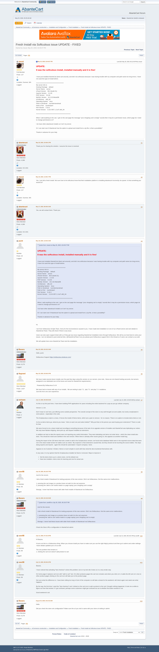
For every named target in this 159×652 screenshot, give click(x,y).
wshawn (22, 400)
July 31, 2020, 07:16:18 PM (43, 535)
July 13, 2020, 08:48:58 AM (43, 400)
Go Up (17, 623)
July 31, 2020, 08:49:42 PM (43, 562)
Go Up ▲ (143, 647)
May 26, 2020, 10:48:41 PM (43, 142)
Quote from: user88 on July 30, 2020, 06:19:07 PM (54, 502)
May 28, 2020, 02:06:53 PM (43, 373)
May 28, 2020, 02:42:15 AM (43, 349)
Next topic (139, 49)
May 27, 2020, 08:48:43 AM (43, 206)
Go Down (18, 55)
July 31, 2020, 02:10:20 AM (43, 498)
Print (141, 55)
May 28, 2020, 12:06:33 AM (43, 240)
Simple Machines (28, 647)
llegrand (22, 374)
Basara (21, 349)
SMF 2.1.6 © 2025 (18, 647)
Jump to (115, 632)
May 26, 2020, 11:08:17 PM (43, 176)
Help (128, 647)
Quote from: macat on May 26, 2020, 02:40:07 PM (54, 245)
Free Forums (22, 649)
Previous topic (129, 49)
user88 (21, 472)
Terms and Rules (135, 647)
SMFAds (15, 649)
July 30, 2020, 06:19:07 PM (43, 471)
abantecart (23, 143)
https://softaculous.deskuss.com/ (60, 357)
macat (21, 61)
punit (21, 241)
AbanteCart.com (75, 636)
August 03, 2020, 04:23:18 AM (44, 600)
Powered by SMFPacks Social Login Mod (37, 649)
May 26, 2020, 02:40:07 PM (45, 61)
